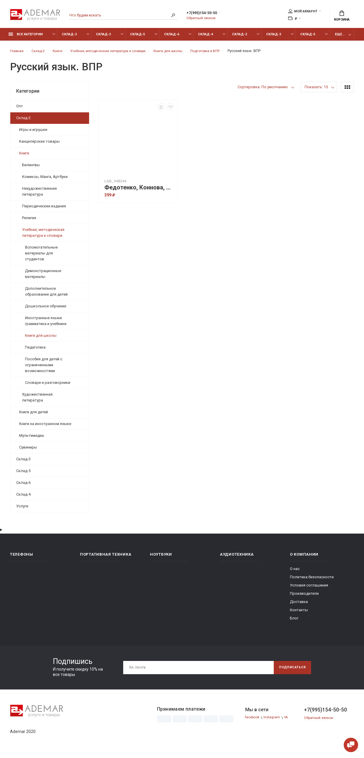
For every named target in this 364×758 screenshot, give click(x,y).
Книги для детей (33, 415)
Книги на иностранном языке (45, 427)
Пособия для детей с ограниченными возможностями (43, 368)
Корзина (342, 16)
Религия (29, 221)
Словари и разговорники (47, 386)
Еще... (340, 37)
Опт (19, 109)
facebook (253, 721)
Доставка (299, 605)
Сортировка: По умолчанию (263, 90)
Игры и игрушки (33, 133)
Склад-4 (205, 37)
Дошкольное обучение (45, 309)
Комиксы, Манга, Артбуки (45, 180)
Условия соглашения (309, 588)
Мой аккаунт (302, 12)
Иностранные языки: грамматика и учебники (45, 324)
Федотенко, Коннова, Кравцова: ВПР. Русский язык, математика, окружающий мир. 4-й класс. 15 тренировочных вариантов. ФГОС (139, 190)
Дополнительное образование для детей (46, 294)
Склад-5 (137, 37)
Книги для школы (40, 338)
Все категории (26, 37)
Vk (290, 721)
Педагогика (35, 350)
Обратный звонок (202, 19)
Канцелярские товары (39, 144)
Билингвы (31, 168)
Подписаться (290, 671)
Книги (24, 156)
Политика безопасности (312, 580)
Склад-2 (69, 37)
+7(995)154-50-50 (207, 14)
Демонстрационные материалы (43, 277)
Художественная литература (37, 400)
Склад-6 (171, 37)
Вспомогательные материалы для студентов (41, 256)
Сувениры (28, 450)
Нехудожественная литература (39, 194)
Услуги (22, 509)
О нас (295, 572)
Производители (304, 596)
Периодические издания (44, 209)
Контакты (299, 613)
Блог (294, 621)
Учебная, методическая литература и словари (43, 236)
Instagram (274, 721)
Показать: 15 (316, 90)
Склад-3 (103, 37)
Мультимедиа (31, 439)
